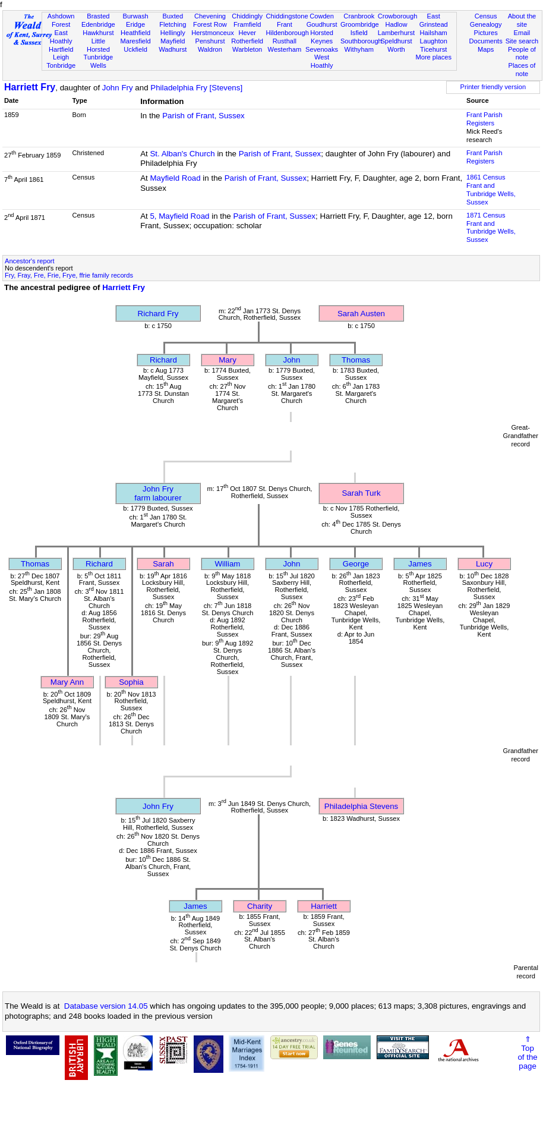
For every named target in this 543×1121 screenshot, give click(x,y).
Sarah (163, 563)
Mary (227, 359)
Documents (486, 41)
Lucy (484, 563)
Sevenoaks (321, 49)
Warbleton (247, 49)
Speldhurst (396, 41)
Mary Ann (67, 682)
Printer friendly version (493, 86)
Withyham (359, 49)
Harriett (324, 906)
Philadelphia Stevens (361, 806)
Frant (284, 24)
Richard (163, 359)
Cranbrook (358, 16)
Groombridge (359, 24)
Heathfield (135, 32)
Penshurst (210, 41)
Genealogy (486, 24)
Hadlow (396, 24)
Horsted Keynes (321, 37)
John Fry (117, 87)
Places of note (522, 69)
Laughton (433, 41)
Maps (486, 49)
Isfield (359, 32)
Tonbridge (60, 65)
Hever (247, 32)
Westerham (285, 49)
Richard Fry (158, 313)
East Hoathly (61, 37)
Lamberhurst (396, 32)
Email (522, 32)
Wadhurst (173, 49)
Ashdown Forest (61, 20)
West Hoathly (322, 61)
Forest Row (210, 24)
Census (486, 16)
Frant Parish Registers (484, 119)
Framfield (247, 24)
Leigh (61, 57)
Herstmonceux (212, 32)
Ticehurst (433, 49)
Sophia (131, 682)
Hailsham (433, 32)
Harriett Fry (29, 87)
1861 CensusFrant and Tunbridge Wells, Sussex (491, 190)
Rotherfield (247, 41)
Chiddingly (247, 16)
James (419, 563)
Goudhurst (322, 24)
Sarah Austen (361, 313)
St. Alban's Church (182, 153)
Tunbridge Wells (98, 61)
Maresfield (135, 41)
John (292, 359)
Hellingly (172, 32)
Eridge (135, 24)
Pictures (486, 32)
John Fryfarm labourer (157, 493)
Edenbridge (98, 24)
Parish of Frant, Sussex (203, 115)
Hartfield (61, 49)
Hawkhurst (98, 32)
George (356, 563)
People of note (522, 53)
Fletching (172, 24)
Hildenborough (287, 32)
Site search (522, 41)
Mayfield (172, 41)
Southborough (361, 41)
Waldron (210, 49)
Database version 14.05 (106, 1006)
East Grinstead (433, 20)
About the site (522, 20)
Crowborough (398, 16)
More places (433, 57)
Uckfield (135, 49)
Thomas (356, 359)
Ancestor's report (30, 260)
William (228, 563)
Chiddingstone (287, 16)
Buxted (172, 16)
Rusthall (284, 41)
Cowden (322, 16)
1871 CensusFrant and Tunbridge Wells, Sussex (491, 228)
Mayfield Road (175, 178)
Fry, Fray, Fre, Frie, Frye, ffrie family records (69, 275)
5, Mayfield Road (179, 216)
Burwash (135, 16)
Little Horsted (98, 45)
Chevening (210, 16)
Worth (396, 49)
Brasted (98, 16)
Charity (259, 906)
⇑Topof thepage (527, 1052)
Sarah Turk (361, 493)
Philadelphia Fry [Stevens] (196, 87)
